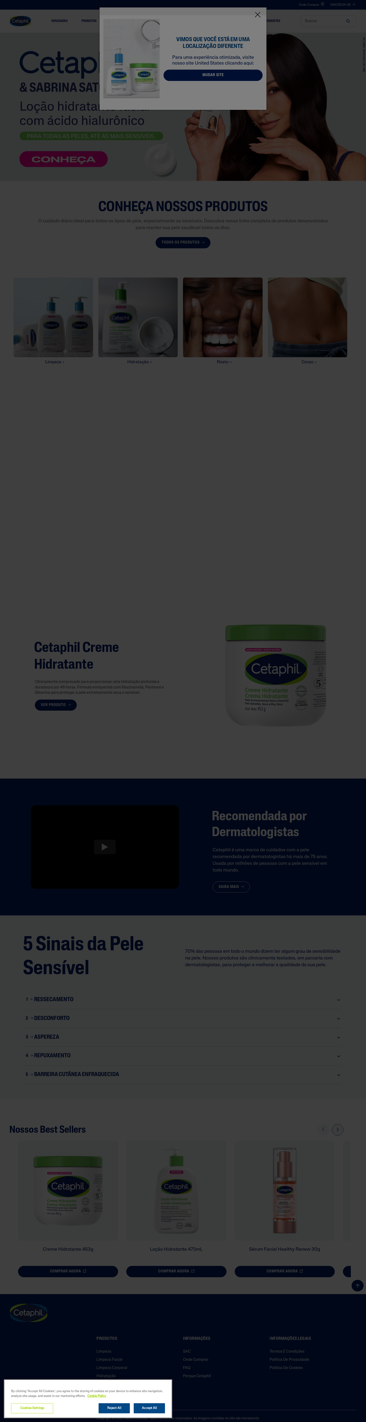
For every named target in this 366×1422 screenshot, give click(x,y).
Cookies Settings (32, 1408)
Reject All (114, 1408)
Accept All (149, 1408)
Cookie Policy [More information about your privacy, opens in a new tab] (96, 1396)
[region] (88, 1398)
